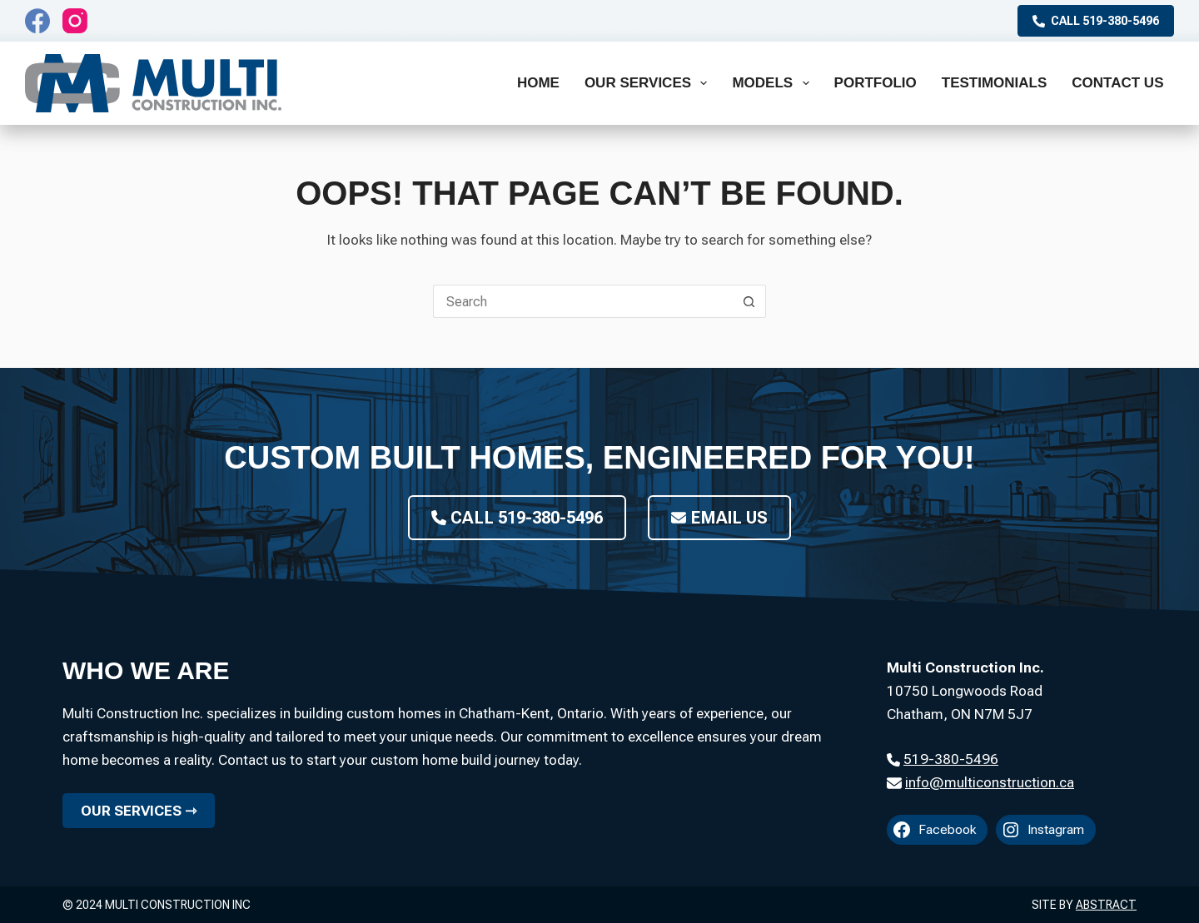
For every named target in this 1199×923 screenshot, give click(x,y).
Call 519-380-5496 (1095, 20)
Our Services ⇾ (139, 810)
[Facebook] (37, 20)
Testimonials (994, 83)
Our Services (649, 83)
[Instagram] (74, 20)
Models (773, 83)
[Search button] (749, 301)
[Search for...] (583, 301)
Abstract (1106, 904)
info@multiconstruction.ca (989, 782)
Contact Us (1117, 83)
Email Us (719, 518)
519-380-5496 (950, 759)
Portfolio (875, 83)
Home (538, 83)
